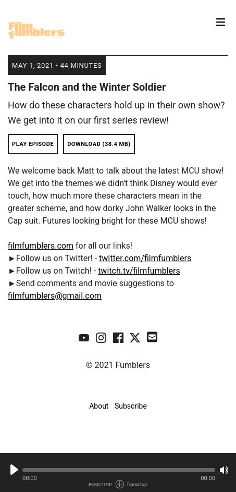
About (98, 406)
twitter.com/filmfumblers (145, 258)
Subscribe (131, 406)
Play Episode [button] (33, 144)
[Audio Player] (118, 472)
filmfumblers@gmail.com (55, 296)
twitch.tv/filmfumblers (139, 271)
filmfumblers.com (40, 246)
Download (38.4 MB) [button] (99, 144)
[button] (118, 470)
